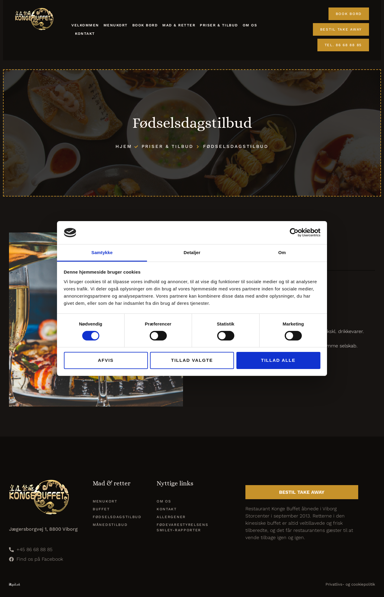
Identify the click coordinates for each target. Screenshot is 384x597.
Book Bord (145, 25)
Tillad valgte (192, 360)
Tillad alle (278, 360)
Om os (250, 25)
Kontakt (85, 34)
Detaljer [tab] (192, 252)
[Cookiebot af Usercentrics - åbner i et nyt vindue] (294, 232)
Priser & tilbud (219, 25)
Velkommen (85, 25)
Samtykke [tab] (102, 252)
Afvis (106, 360)
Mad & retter (178, 25)
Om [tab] (282, 252)
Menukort (116, 25)
